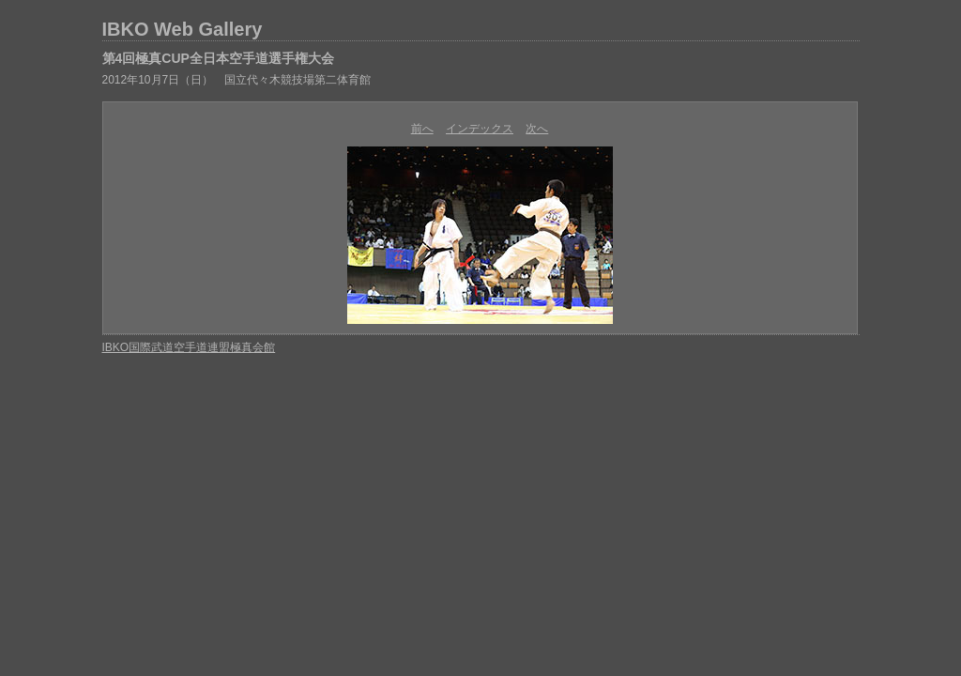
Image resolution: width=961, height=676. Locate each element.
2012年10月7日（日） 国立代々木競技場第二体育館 (237, 79)
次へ (537, 128)
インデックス (479, 128)
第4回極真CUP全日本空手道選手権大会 (218, 58)
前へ (422, 128)
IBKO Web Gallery (182, 29)
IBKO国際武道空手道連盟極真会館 (189, 347)
